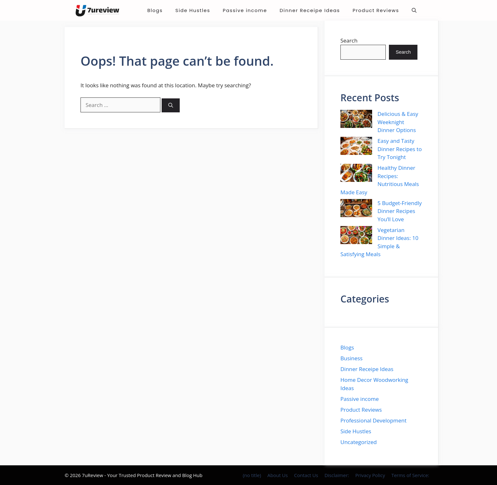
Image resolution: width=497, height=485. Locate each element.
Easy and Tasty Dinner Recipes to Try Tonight (400, 149)
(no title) (252, 475)
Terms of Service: (410, 475)
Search (349, 40)
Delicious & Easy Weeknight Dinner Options (398, 122)
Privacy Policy (370, 475)
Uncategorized (358, 442)
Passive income (245, 10)
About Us (278, 475)
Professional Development (373, 420)
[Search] (171, 105)
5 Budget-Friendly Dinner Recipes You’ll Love (400, 211)
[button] (414, 10)
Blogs (155, 10)
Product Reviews (375, 10)
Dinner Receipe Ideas (310, 10)
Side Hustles (192, 10)
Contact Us (306, 475)
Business (351, 358)
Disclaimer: (337, 475)
